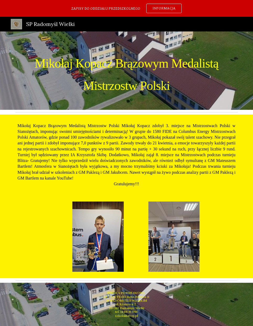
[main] (126, 70)
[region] (126, 8)
